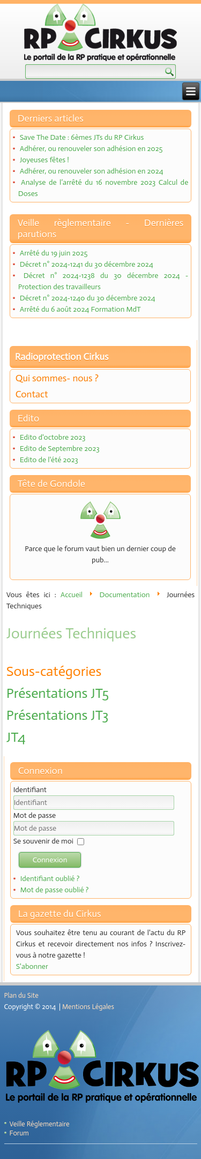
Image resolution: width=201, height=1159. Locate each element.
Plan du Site (21, 995)
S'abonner (32, 966)
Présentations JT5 (57, 693)
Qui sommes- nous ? (57, 378)
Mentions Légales (88, 1007)
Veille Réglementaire (40, 1124)
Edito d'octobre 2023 (53, 437)
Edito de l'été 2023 (49, 459)
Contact (32, 394)
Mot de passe (34, 815)
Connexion (50, 859)
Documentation (125, 594)
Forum (19, 1133)
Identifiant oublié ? (50, 878)
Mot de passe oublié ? (54, 889)
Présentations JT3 (57, 715)
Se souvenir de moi (43, 841)
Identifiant (30, 789)
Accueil (72, 594)
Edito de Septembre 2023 (60, 448)
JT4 (16, 737)
